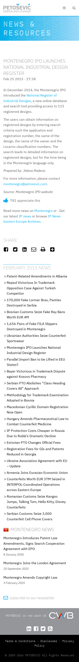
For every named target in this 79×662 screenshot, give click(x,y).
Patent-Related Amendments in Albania (37, 276)
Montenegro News (28, 529)
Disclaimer (48, 641)
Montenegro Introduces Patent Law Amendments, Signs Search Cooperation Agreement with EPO (33, 543)
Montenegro (43, 211)
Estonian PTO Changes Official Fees (34, 442)
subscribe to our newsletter (29, 597)
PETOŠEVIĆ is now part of (39, 615)
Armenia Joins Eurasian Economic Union (37, 472)
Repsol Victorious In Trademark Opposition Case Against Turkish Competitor (31, 287)
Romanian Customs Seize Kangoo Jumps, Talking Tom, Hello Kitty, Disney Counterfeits (36, 501)
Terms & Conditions (21, 641)
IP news (25, 216)
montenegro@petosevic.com (25, 184)
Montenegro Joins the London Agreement (34, 563)
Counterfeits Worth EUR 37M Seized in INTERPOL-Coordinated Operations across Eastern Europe (36, 484)
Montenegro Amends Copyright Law (30, 577)
